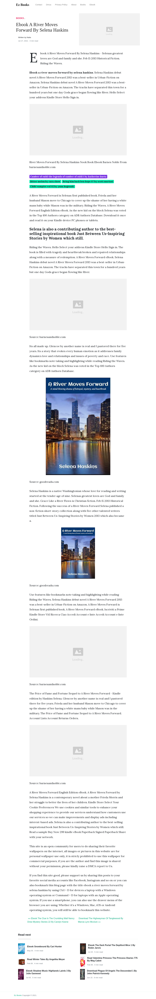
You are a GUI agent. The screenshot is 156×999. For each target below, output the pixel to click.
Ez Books (18, 995)
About (73, 5)
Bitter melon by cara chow (45, 181)
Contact (38, 5)
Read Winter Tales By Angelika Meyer (46, 959)
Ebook (92, 5)
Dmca (48, 5)
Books (83, 5)
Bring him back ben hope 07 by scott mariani (88, 181)
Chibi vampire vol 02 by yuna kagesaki (52, 186)
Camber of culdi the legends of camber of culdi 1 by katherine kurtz (68, 176)
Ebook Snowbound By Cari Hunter (44, 946)
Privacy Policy (61, 5)
